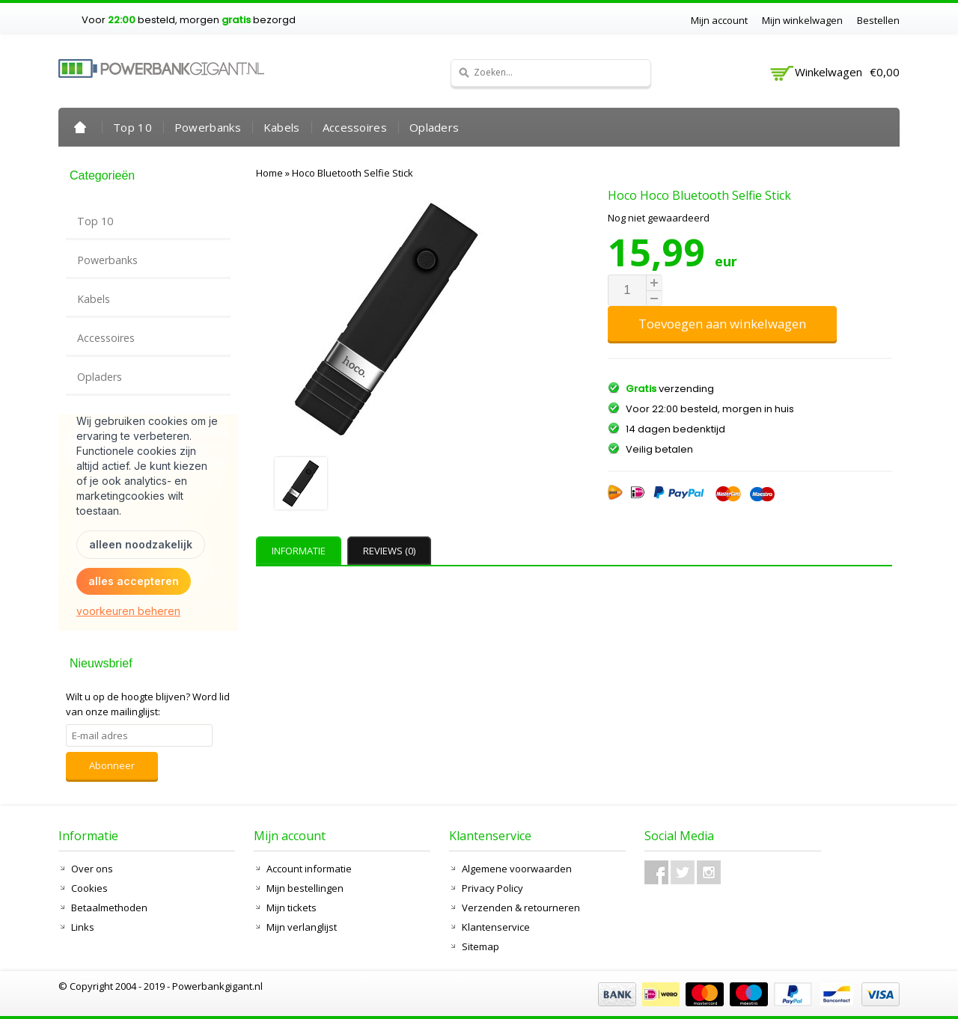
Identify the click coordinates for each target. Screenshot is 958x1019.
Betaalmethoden (109, 907)
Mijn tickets (291, 907)
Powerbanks (207, 127)
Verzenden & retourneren (521, 907)
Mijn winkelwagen (802, 20)
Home (80, 127)
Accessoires (355, 127)
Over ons (92, 868)
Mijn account (719, 20)
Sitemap (480, 946)
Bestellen (878, 20)
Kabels (281, 127)
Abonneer (112, 765)
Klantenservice (496, 927)
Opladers (434, 127)
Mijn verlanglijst (301, 927)
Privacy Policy (492, 888)
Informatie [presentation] (299, 550)
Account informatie (309, 868)
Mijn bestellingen (305, 888)
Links (82, 927)
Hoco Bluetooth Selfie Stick (352, 173)
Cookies (89, 888)
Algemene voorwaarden (517, 868)
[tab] (300, 550)
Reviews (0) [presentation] (389, 550)
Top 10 (132, 127)
